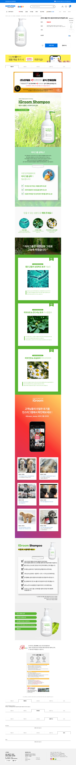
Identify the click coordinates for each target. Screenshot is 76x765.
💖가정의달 (21, 11)
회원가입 (64, 11)
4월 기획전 (42, 11)
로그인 (60, 11)
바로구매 (51, 45)
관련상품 (38, 66)
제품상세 (11, 66)
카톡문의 (14, 760)
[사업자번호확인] (62, 753)
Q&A (64, 66)
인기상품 (31, 11)
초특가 (37, 11)
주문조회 (69, 11)
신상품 (26, 11)
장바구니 (64, 45)
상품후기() (51, 66)
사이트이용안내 (38, 759)
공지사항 (26, 760)
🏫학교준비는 (50, 11)
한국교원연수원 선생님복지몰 (10, 1)
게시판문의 (8, 760)
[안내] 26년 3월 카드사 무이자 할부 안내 (63, 1)
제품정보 (24, 66)
